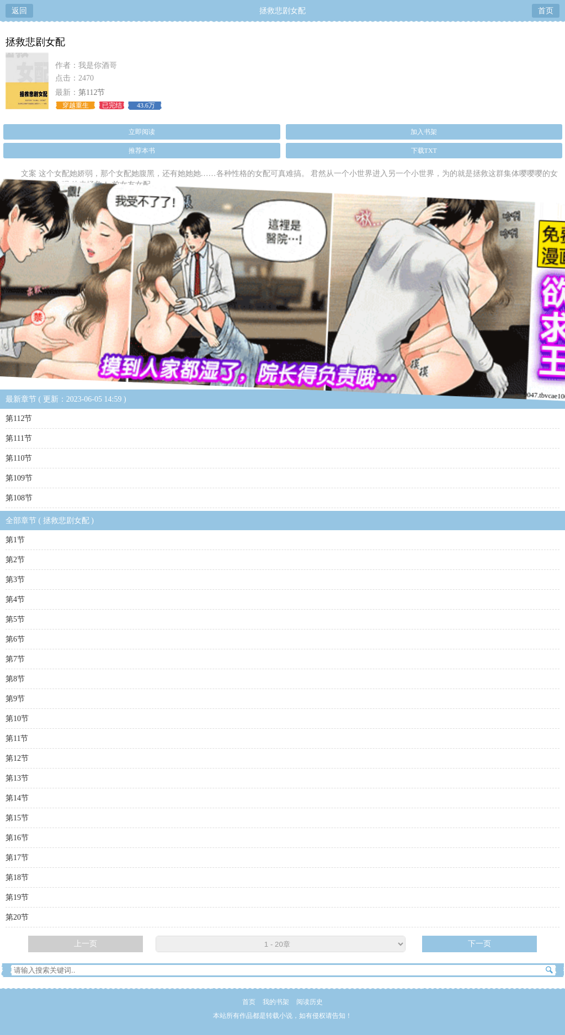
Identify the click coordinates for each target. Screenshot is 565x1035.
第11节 (17, 738)
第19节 (17, 897)
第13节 (17, 778)
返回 (19, 11)
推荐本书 (142, 150)
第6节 (15, 639)
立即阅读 (142, 132)
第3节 (15, 579)
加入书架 (424, 132)
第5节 (15, 619)
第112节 (91, 92)
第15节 (17, 818)
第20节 (17, 917)
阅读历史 (309, 1002)
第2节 (15, 560)
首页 (545, 11)
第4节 (15, 599)
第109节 (19, 478)
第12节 (17, 758)
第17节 (17, 857)
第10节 (17, 718)
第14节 (17, 798)
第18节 (17, 877)
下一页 (479, 944)
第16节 (17, 838)
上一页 (85, 944)
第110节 (19, 458)
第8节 (15, 679)
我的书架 (276, 1002)
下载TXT (424, 150)
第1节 (15, 540)
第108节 (19, 498)
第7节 (15, 659)
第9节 (15, 699)
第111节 (19, 438)
